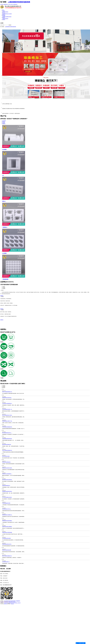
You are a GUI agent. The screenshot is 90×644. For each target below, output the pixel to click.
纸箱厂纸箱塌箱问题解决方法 (7, 555)
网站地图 (5, 4)
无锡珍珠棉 (26, 2)
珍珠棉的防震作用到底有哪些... (7, 520)
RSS (8, 4)
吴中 (13, 602)
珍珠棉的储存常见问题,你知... (7, 397)
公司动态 (3, 385)
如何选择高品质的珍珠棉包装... (7, 479)
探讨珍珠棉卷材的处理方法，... (7, 432)
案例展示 (3, 17)
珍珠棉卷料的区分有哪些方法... (7, 514)
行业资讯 (3, 386)
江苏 (5, 602)
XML (10, 4)
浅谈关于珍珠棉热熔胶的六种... (7, 391)
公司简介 (3, 11)
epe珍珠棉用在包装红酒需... (6, 538)
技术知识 (9, 16)
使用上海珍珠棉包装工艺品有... (7, 415)
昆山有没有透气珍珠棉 (6, 456)
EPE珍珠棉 (4, 13)
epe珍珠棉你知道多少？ (6, 561)
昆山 (8, 602)
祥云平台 (5, 603)
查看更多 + (4, 123)
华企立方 (12, 603)
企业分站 (1, 4)
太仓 (11, 602)
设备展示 (6, 18)
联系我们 (6, 11)
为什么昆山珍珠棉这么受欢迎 (7, 497)
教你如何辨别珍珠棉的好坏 (6, 444)
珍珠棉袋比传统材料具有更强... (7, 491)
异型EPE (7, 13)
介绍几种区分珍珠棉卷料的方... (7, 403)
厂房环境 (3, 18)
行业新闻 (6, 16)
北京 (19, 602)
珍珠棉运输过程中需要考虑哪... (7, 532)
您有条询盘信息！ (14, 4)
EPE (3, 175)
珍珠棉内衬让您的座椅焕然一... (7, 473)
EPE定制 (10, 13)
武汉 (16, 602)
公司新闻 (3, 16)
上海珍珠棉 (11, 2)
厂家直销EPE (4, 227)
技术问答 (3, 387)
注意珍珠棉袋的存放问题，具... (7, 409)
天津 (15, 602)
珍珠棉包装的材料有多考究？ (7, 544)
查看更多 (1, 295)
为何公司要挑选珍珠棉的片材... (7, 450)
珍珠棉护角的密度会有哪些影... (7, 526)
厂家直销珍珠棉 (5, 279)
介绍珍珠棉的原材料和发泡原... (7, 438)
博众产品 (3, 12)
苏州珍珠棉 (19, 2)
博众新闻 (3, 15)
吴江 (6, 602)
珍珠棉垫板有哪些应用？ (6, 485)
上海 (18, 602)
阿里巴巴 (3, 14)
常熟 (10, 602)
